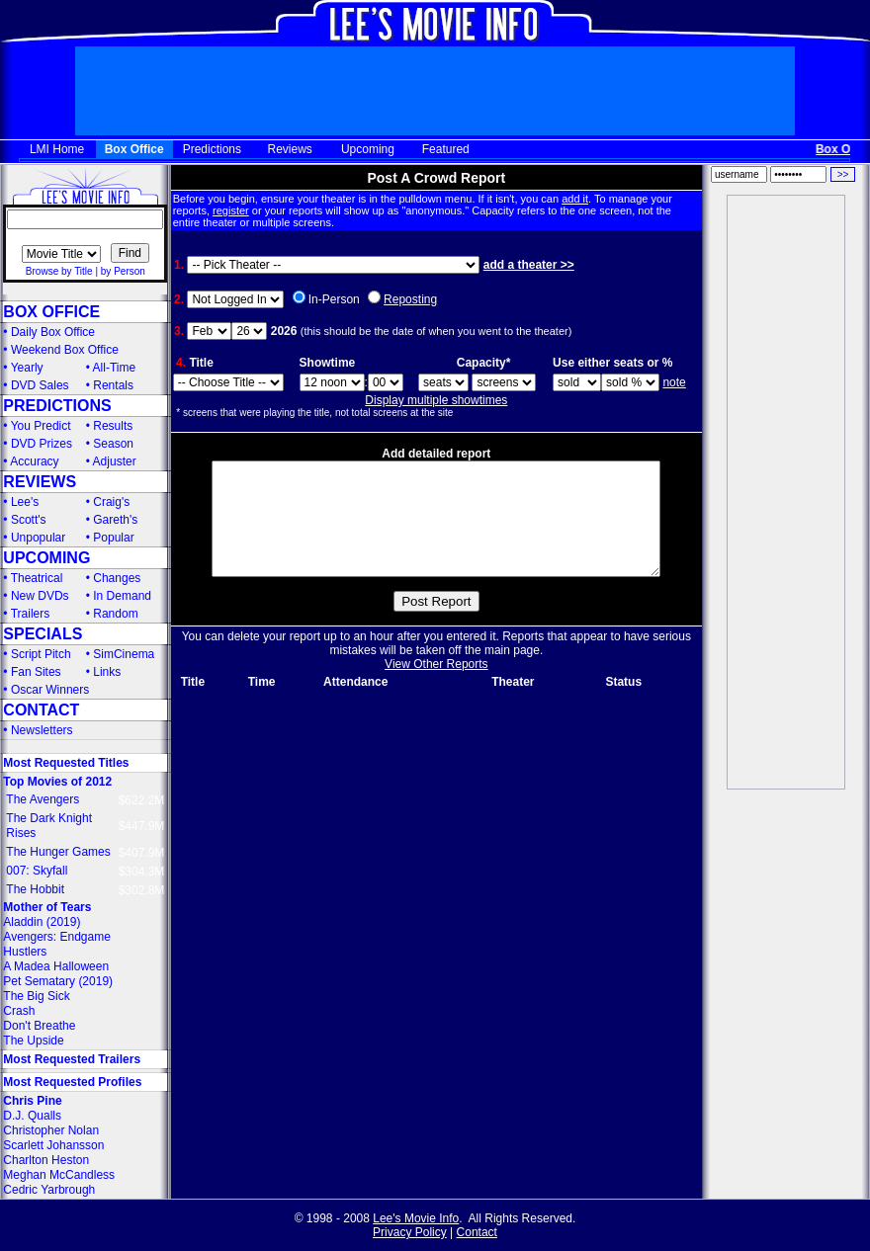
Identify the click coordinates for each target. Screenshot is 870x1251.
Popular (113, 537)
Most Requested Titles (66, 763)
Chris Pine (32, 1101)
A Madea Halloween (56, 966)
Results (112, 426)
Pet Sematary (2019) (58, 981)
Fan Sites (36, 672)
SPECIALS (42, 634)
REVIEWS (39, 481)
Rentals (113, 385)
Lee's (25, 502)
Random (115, 614)
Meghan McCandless (59, 1175)
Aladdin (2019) (41, 922)
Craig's (111, 502)
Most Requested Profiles (72, 1082)
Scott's (28, 520)
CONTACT (41, 710)
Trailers (30, 614)
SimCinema (123, 654)
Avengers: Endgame (57, 937)
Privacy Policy (410, 1232)
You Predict (41, 426)
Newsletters (42, 730)
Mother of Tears (47, 907)
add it (575, 199)
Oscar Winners (50, 690)
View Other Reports (436, 688)
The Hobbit (35, 889)
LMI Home (57, 149)
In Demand (122, 596)
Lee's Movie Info (416, 1218)
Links (107, 672)
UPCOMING (46, 557)
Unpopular (38, 537)
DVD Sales (40, 385)
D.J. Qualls (32, 1116)
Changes (116, 578)
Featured (446, 149)
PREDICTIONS (57, 405)
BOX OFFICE (51, 311)
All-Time (114, 368)
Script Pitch (41, 654)
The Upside (33, 1040)
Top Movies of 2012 (57, 782)
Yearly (27, 368)
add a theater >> (528, 265)
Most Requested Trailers (71, 1059)
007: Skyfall (36, 870)
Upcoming (367, 149)
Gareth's (115, 520)
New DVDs (40, 596)
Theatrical (37, 578)
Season (113, 444)
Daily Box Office (53, 332)
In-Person (334, 299)
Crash (19, 1011)
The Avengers (42, 799)
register (231, 210)
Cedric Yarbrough (49, 1190)
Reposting (410, 299)
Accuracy (34, 461)
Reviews (290, 149)
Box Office (134, 149)
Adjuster (114, 461)
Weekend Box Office (65, 350)
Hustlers (24, 952)
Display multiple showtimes (436, 400)
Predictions (212, 149)
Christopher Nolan (51, 1130)
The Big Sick (36, 996)
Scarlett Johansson (53, 1145)
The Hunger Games (58, 852)
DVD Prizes (41, 444)
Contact (477, 1232)
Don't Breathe (39, 1026)
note (673, 382)
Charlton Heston (46, 1160)
